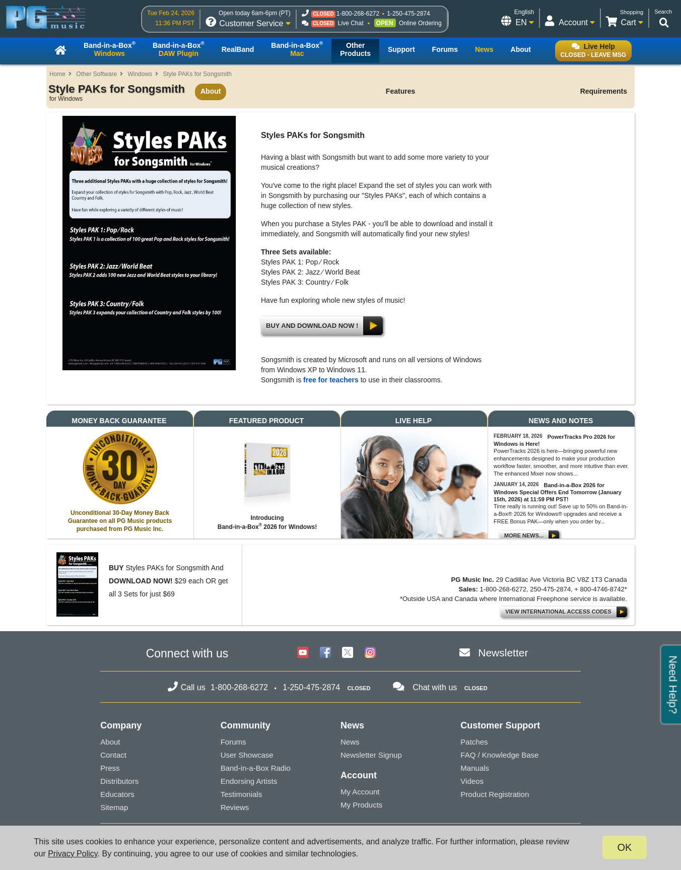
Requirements (603, 91)
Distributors (119, 781)
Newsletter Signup (371, 755)
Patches (474, 742)
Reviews (235, 807)
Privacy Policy (72, 853)
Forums (233, 742)
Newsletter (503, 652)
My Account (360, 791)
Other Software (96, 74)
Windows (139, 74)
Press (109, 768)
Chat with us (435, 687)
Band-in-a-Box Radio (256, 768)
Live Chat (351, 23)
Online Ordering (420, 23)
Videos (472, 781)
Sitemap (114, 807)
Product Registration (494, 794)
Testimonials (241, 794)
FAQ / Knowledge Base (499, 755)
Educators (117, 794)
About (210, 91)
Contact (113, 755)
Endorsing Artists (249, 781)
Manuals (474, 768)
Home (57, 74)
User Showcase (247, 755)
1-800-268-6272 (357, 13)
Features (400, 91)
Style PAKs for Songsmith (197, 74)
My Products (361, 804)
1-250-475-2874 (408, 13)
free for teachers (331, 380)
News (350, 742)
